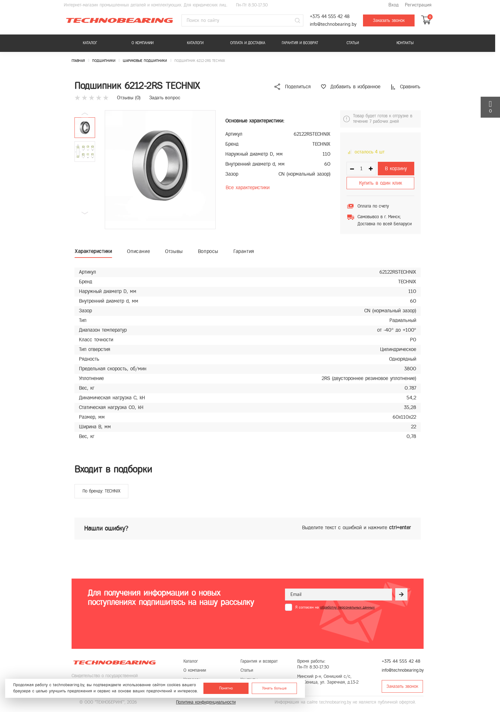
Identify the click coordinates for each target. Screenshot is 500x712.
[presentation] (334, 626)
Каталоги (195, 43)
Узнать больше (274, 688)
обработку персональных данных (347, 607)
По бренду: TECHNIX (101, 491)
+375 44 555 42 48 (329, 16)
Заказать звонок (389, 20)
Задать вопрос (164, 97)
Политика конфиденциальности (206, 702)
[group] (160, 170)
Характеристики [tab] (93, 251)
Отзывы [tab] (174, 251)
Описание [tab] (138, 251)
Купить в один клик (380, 183)
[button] (84, 213)
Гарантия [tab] (243, 251)
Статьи (353, 43)
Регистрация (418, 5)
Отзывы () (129, 97)
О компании (142, 43)
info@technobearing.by (333, 24)
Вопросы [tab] (208, 251)
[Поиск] (297, 20)
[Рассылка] (401, 594)
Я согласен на (335, 607)
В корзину (396, 168)
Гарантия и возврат (300, 43)
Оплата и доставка (247, 43)
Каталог (90, 43)
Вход (393, 5)
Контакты (405, 43)
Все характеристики (248, 187)
